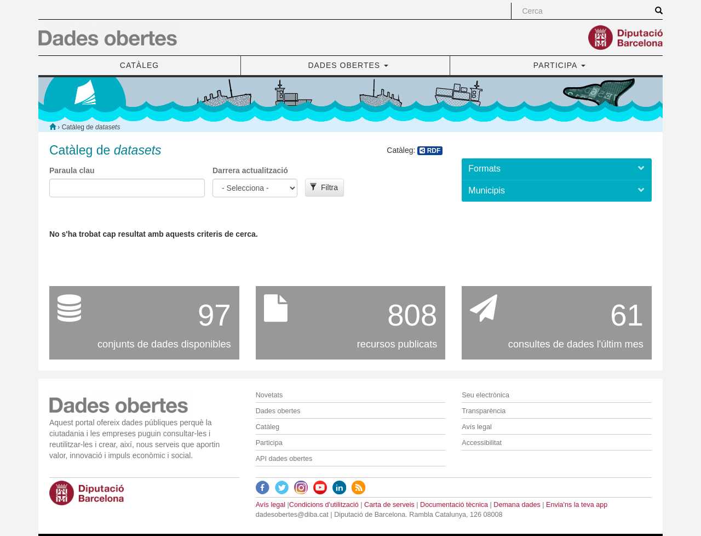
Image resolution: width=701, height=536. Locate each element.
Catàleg (267, 427)
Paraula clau (72, 170)
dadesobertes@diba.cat (292, 514)
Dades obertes (278, 411)
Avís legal (476, 427)
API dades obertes (284, 459)
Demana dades (516, 505)
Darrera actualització (250, 170)
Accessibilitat (482, 443)
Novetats (269, 395)
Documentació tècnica (454, 505)
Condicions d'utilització (324, 505)
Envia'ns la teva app (576, 505)
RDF (430, 151)
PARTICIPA (559, 65)
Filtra (323, 187)
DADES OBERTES (348, 65)
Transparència (483, 411)
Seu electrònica (485, 395)
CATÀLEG (139, 65)
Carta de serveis (389, 505)
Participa (269, 443)
